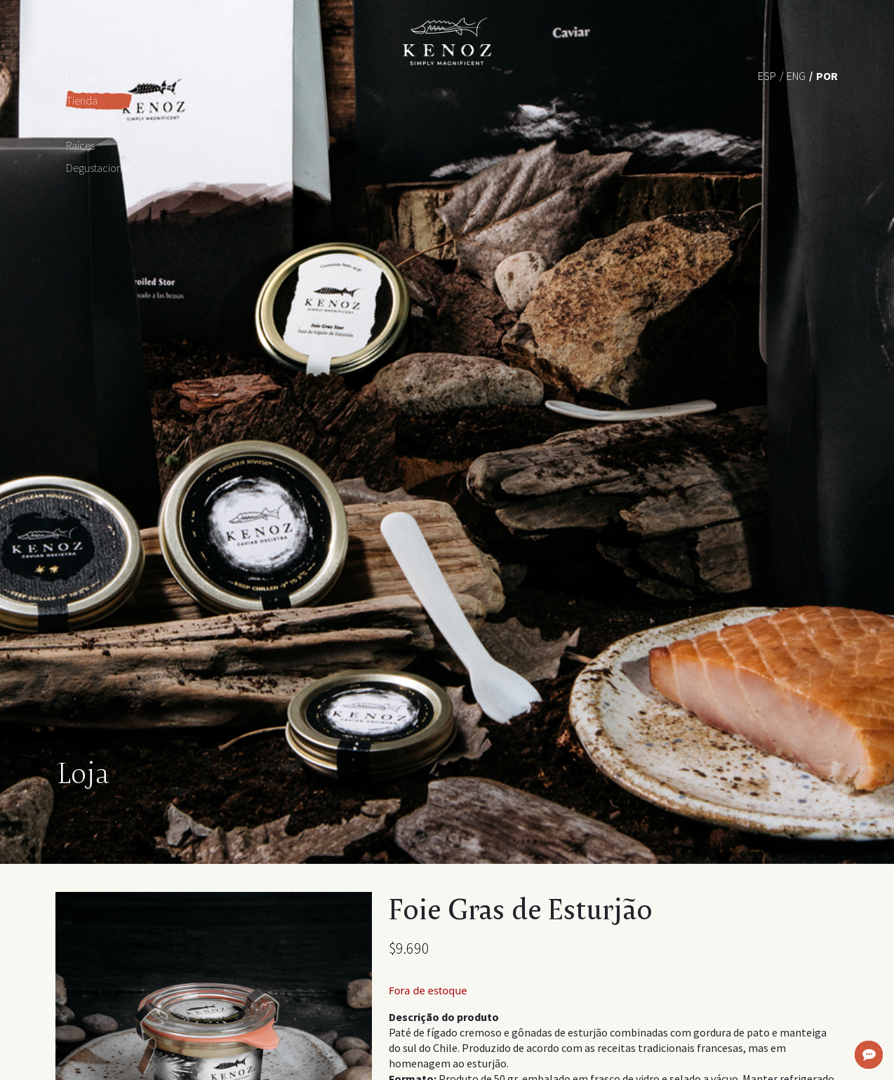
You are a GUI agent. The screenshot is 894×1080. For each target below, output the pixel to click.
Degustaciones (99, 168)
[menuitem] (767, 75)
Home (79, 78)
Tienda (82, 100)
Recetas (83, 123)
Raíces (80, 145)
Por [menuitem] (827, 76)
